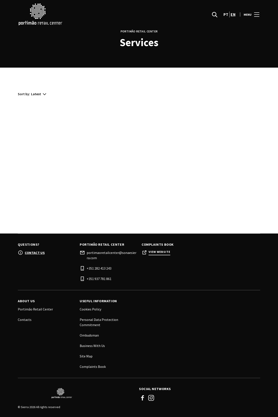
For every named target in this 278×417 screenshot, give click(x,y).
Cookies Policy (90, 309)
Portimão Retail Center (35, 309)
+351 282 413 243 (99, 268)
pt (225, 18)
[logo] (79, 18)
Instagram (151, 397)
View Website (159, 252)
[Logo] (76, 393)
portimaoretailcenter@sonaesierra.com (111, 255)
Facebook (142, 397)
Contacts (24, 319)
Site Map (86, 356)
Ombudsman (89, 335)
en (233, 18)
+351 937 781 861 (99, 279)
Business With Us (92, 346)
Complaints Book (93, 366)
